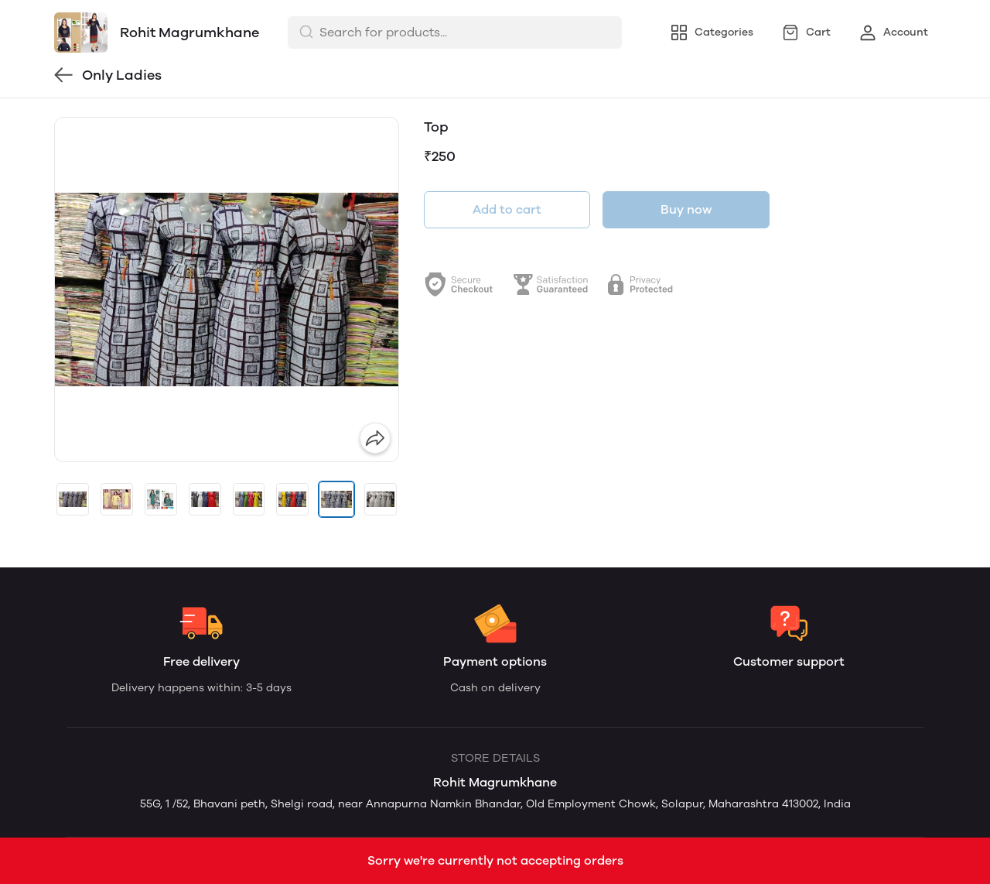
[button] (72, 499)
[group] (226, 289)
